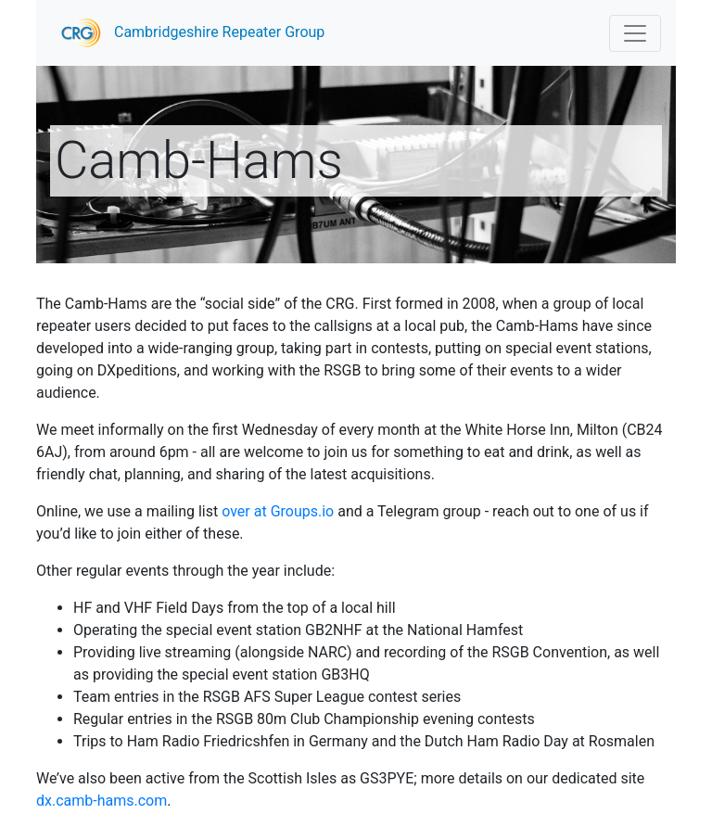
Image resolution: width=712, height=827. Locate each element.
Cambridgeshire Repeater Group (187, 33)
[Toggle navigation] (635, 33)
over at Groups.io (278, 511)
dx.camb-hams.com (101, 800)
